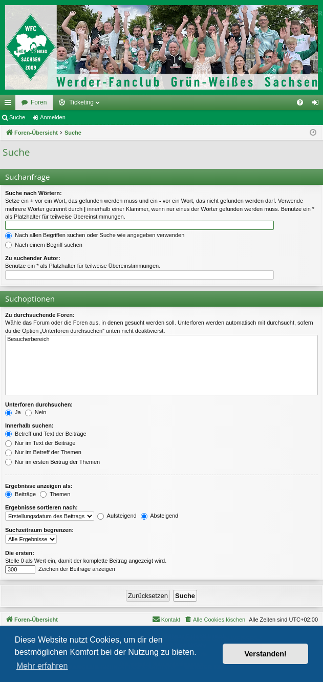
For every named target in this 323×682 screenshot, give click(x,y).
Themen (55, 494)
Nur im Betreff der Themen (43, 452)
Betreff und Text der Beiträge (46, 434)
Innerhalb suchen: (29, 425)
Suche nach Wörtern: (33, 193)
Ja (13, 412)
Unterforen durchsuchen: (39, 404)
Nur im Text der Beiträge (40, 443)
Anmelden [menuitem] (317, 104)
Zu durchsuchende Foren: (40, 315)
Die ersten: (19, 553)
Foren (39, 102)
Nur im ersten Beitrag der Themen (52, 462)
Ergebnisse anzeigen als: (38, 486)
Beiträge (20, 494)
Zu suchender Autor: (32, 258)
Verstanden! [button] (266, 654)
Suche (17, 117)
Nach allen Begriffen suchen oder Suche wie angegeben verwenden (94, 235)
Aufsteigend (117, 516)
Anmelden (53, 117)
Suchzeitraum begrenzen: (39, 530)
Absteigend (160, 516)
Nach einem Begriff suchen (43, 245)
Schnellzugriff (9, 104)
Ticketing (81, 102)
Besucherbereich (161, 339)
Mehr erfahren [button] (42, 666)
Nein (36, 412)
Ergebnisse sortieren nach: (41, 507)
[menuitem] (300, 102)
